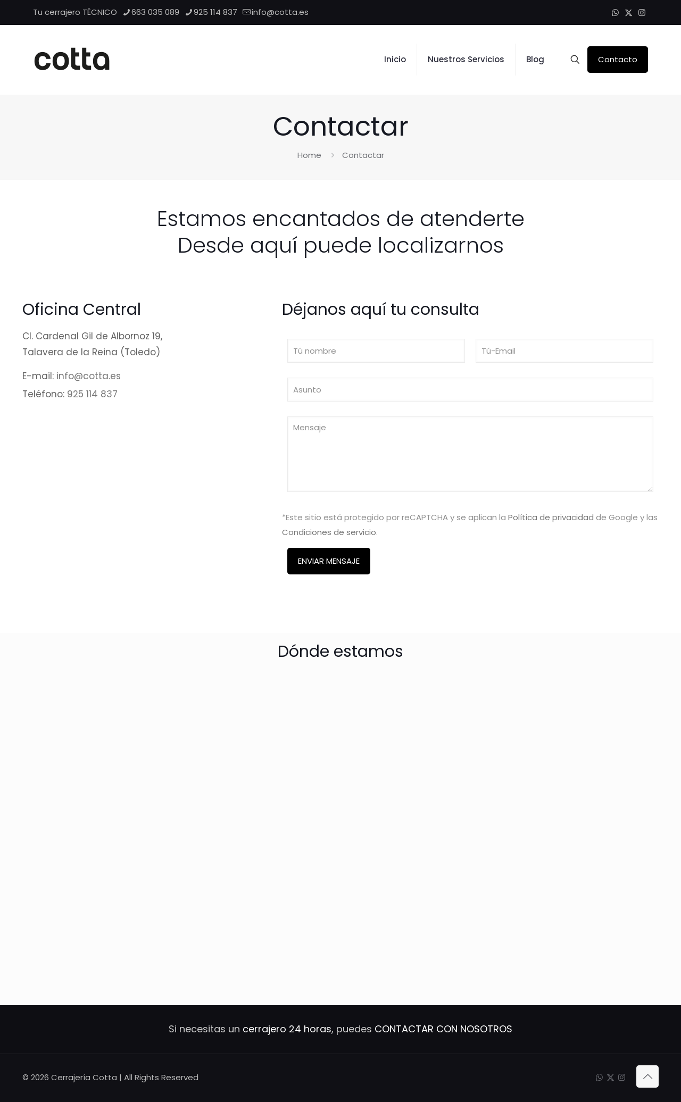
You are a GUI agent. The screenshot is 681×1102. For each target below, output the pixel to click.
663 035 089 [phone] (155, 12)
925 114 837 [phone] (215, 12)
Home (309, 155)
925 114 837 (92, 394)
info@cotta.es (88, 376)
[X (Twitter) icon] (629, 12)
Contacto (617, 59)
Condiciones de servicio (329, 532)
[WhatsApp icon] (615, 12)
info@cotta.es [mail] (280, 12)
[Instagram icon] (642, 12)
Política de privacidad (551, 517)
